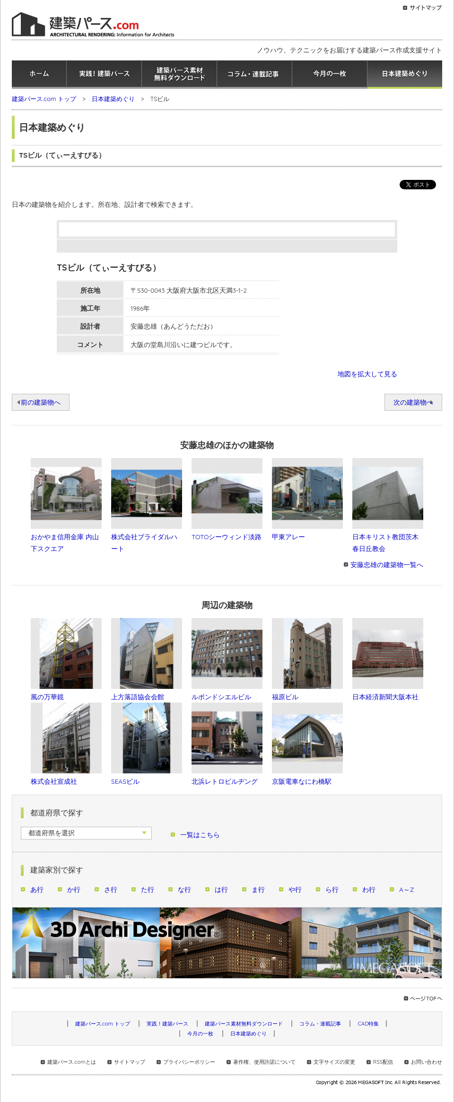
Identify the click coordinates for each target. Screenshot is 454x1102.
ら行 (332, 889)
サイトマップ (129, 1062)
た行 (147, 889)
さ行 (110, 889)
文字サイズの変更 (334, 1062)
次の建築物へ (413, 402)
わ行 (368, 889)
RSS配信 (383, 1062)
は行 (221, 889)
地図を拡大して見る (367, 374)
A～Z (406, 889)
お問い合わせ (426, 1062)
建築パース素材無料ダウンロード (179, 74)
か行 (73, 889)
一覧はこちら (200, 835)
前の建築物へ (41, 402)
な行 (184, 889)
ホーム (39, 74)
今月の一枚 (329, 74)
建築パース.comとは (71, 1062)
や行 (295, 889)
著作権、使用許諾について (264, 1062)
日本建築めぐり (404, 74)
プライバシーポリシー (189, 1062)
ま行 (258, 889)
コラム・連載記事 (254, 74)
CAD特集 (368, 1023)
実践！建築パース (104, 74)
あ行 (37, 889)
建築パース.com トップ (44, 98)
